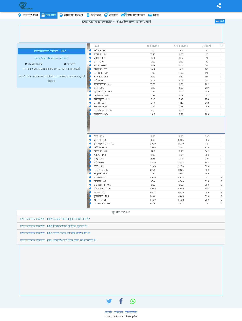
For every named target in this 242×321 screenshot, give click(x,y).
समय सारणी (49, 15)
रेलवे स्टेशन (93, 15)
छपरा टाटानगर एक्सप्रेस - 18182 (50, 51)
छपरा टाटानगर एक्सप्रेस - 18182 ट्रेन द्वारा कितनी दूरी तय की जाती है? (55, 219)
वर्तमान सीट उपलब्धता (133, 15)
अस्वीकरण (118, 312)
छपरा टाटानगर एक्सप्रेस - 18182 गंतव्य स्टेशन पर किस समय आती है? (55, 233)
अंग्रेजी (220, 21)
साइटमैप (108, 312)
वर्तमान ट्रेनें (111, 15)
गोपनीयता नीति (131, 312)
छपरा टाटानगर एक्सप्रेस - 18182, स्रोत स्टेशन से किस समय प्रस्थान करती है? (58, 240)
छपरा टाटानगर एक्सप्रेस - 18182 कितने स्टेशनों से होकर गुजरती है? (54, 226)
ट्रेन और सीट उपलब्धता (71, 15)
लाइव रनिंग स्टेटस (28, 15)
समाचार (153, 15)
